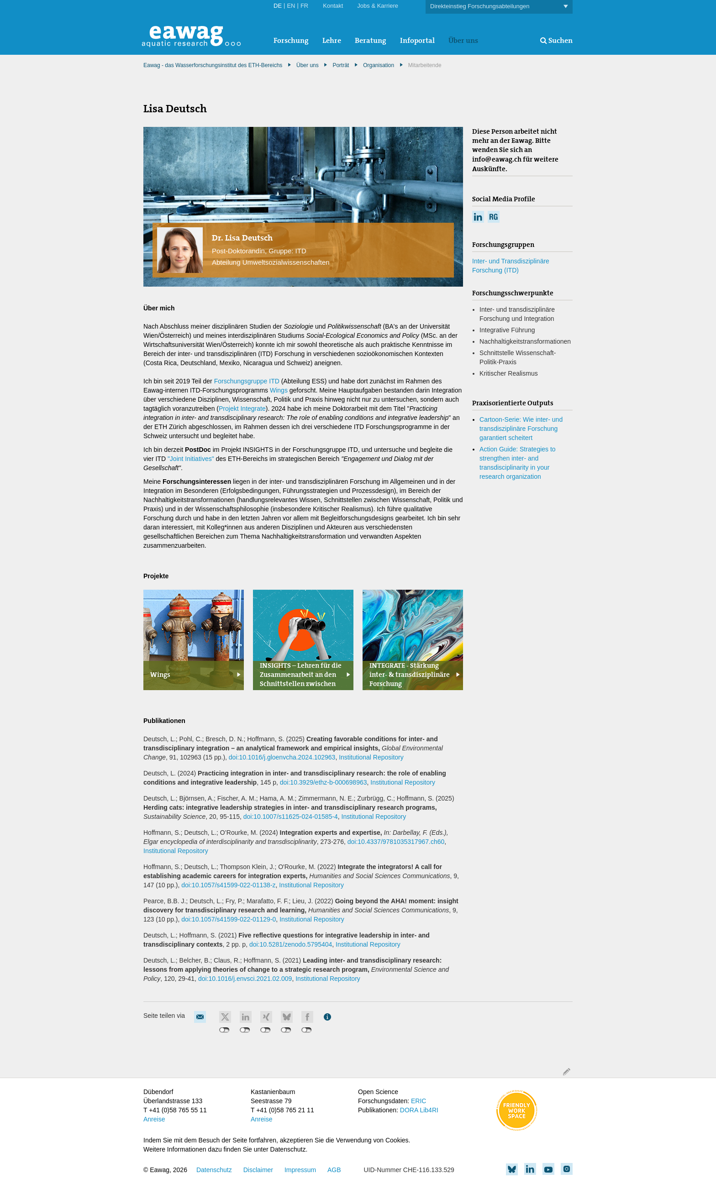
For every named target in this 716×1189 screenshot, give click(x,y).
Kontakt (333, 5)
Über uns (463, 40)
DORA (409, 1110)
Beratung (370, 40)
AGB (334, 1169)
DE (278, 5)
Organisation (378, 65)
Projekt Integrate (242, 408)
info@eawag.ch (496, 159)
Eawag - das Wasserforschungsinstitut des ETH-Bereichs (212, 65)
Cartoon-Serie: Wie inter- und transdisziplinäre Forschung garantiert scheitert (521, 428)
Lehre (331, 40)
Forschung (291, 40)
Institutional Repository (371, 757)
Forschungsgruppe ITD (246, 381)
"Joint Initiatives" (191, 458)
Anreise (154, 1119)
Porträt (340, 65)
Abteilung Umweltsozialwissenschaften (271, 262)
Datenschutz (214, 1169)
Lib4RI (429, 1110)
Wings (280, 390)
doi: (282, 757)
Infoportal (417, 40)
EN (291, 5)
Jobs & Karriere (377, 5)
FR (304, 5)
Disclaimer (258, 1169)
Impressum (300, 1169)
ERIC (418, 1101)
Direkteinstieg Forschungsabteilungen (499, 6)
